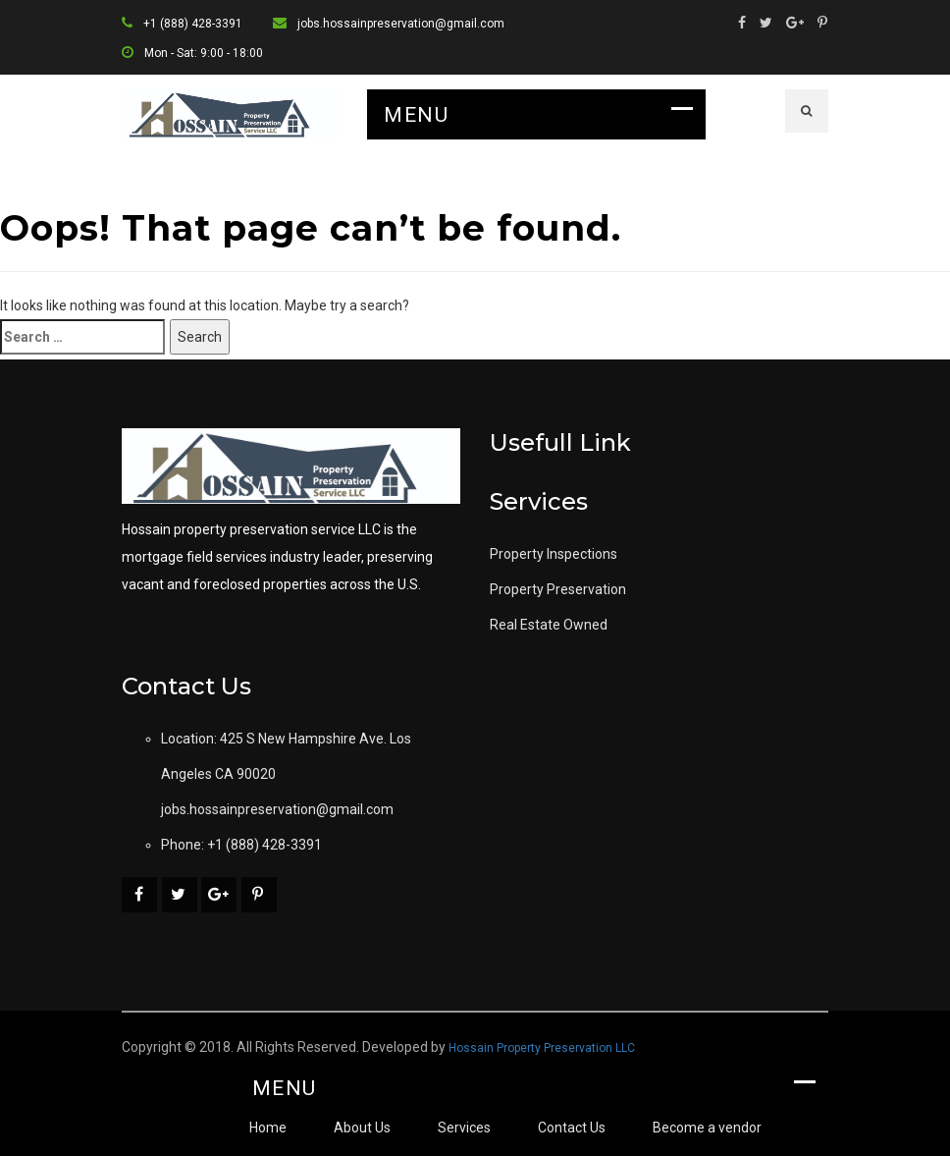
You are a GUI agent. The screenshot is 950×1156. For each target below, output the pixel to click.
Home (268, 1127)
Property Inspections (553, 554)
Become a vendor (707, 1127)
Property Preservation (558, 589)
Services (464, 1127)
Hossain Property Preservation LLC (542, 1048)
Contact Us (572, 1127)
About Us (362, 1127)
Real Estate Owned (548, 625)
